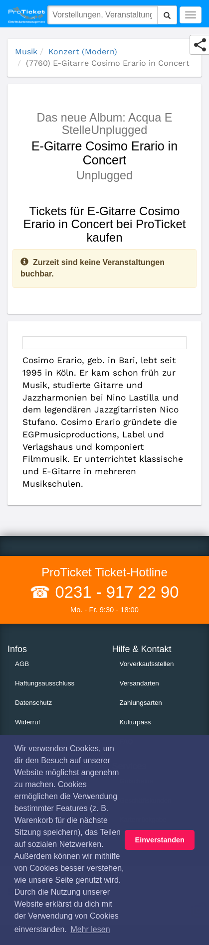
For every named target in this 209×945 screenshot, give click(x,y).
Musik (26, 51)
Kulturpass (135, 722)
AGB (22, 664)
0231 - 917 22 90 (114, 592)
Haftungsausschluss (44, 683)
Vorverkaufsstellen (147, 664)
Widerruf (27, 722)
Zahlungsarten (141, 702)
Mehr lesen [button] (90, 929)
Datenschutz (33, 702)
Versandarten (139, 683)
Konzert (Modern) (82, 51)
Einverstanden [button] (160, 840)
